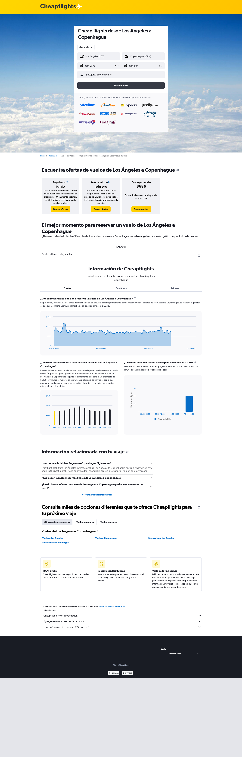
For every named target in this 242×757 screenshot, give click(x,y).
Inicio (42, 156)
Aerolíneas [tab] (121, 288)
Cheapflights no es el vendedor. (122, 615)
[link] (60, 209)
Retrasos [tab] (175, 288)
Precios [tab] (67, 288)
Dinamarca (53, 156)
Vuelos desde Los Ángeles (161, 538)
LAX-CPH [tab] (121, 247)
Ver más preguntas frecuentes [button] (97, 494)
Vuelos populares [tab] (85, 522)
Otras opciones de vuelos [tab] (57, 522)
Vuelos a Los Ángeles (52, 538)
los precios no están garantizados (112, 606)
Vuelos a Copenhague (106, 538)
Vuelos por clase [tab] (108, 522)
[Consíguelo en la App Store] (127, 673)
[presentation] (177, 170)
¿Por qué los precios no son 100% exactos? (122, 627)
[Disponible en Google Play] (113, 673)
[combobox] (86, 47)
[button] (97, 65)
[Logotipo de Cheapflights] (58, 6)
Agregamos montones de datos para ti (122, 621)
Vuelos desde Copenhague (55, 542)
